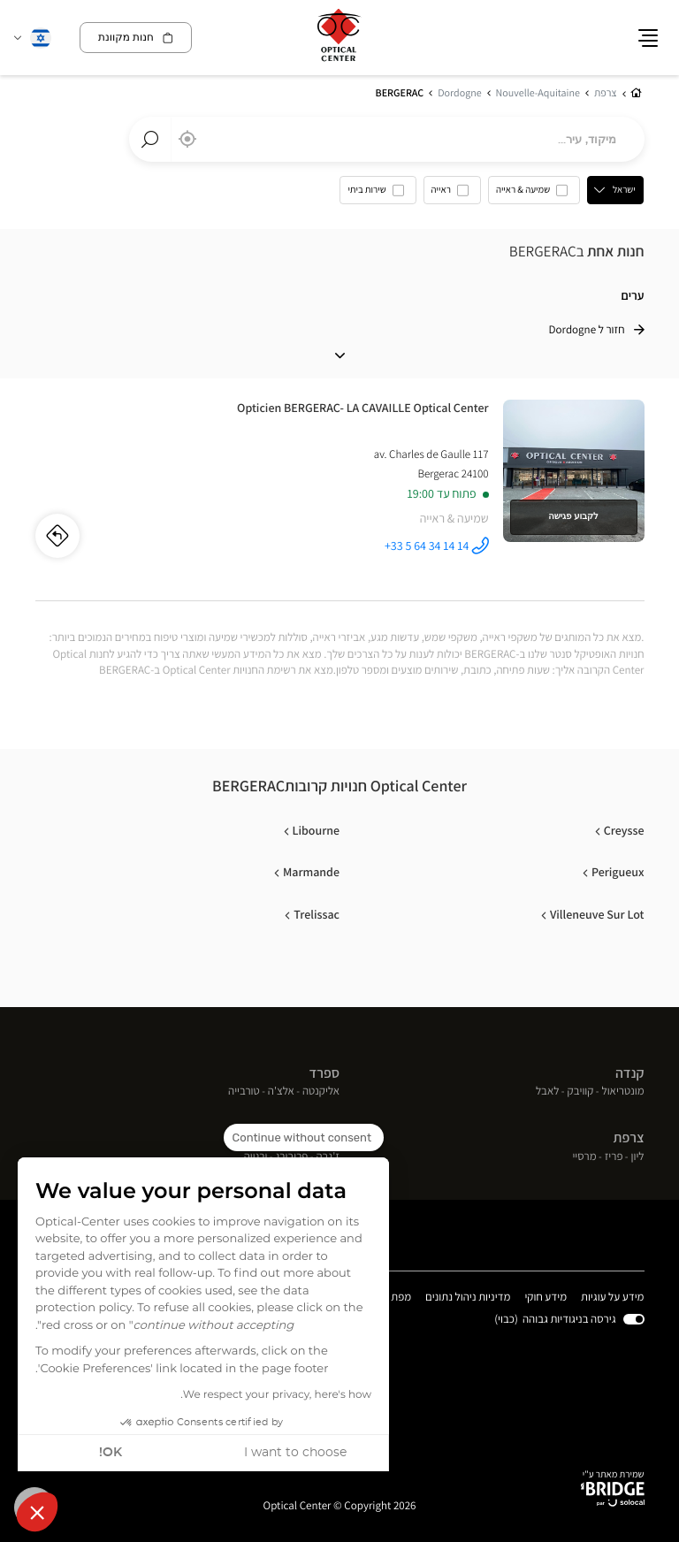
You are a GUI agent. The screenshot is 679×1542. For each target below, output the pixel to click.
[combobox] (387, 140)
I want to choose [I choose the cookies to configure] (295, 1453)
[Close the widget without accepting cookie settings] (304, 1138)
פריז (614, 1157)
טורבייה (244, 1092)
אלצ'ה (281, 1092)
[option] (535, 194)
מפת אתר (391, 1297)
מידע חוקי (546, 1298)
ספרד (324, 1074)
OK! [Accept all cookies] (110, 1453)
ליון (638, 1157)
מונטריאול (623, 1092)
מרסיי (584, 1157)
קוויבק (581, 1092)
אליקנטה (321, 1092)
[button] (37, 1512)
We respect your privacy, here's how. (275, 1395)
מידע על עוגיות (612, 1298)
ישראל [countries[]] (625, 190)
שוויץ (326, 1138)
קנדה (630, 1074)
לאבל (548, 1092)
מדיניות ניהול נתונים (468, 1298)
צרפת (629, 1138)
